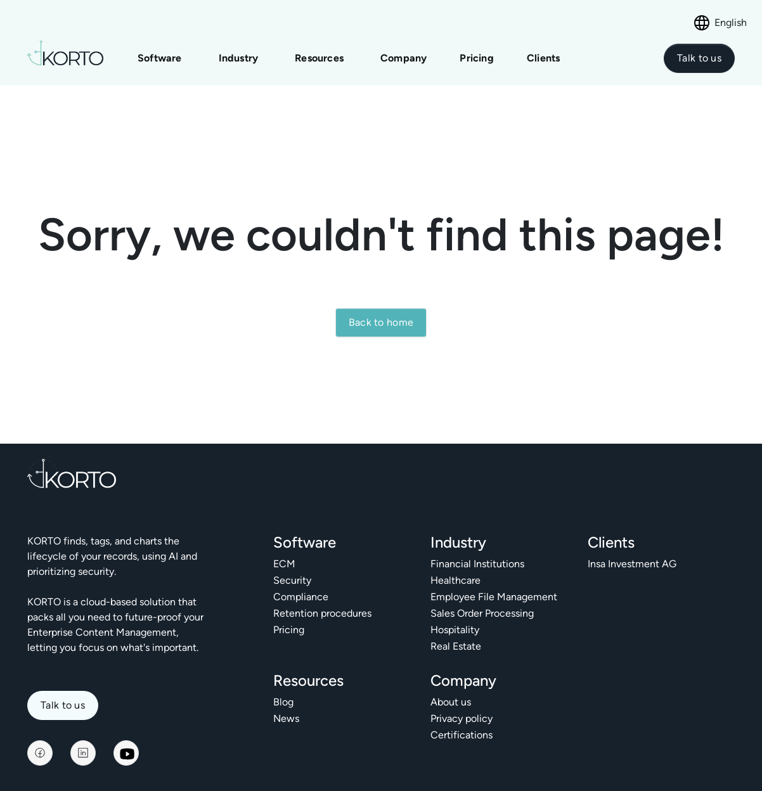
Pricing (478, 58)
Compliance (300, 597)
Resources (319, 58)
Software (160, 58)
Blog (283, 702)
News (286, 718)
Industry (239, 58)
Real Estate (455, 646)
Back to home (381, 322)
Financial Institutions (477, 564)
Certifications (461, 735)
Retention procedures (322, 613)
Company (403, 58)
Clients (543, 58)
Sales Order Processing (482, 613)
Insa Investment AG (632, 564)
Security (292, 580)
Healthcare (455, 580)
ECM (284, 564)
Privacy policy (461, 718)
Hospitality (454, 630)
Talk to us (63, 705)
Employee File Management (493, 597)
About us (450, 702)
